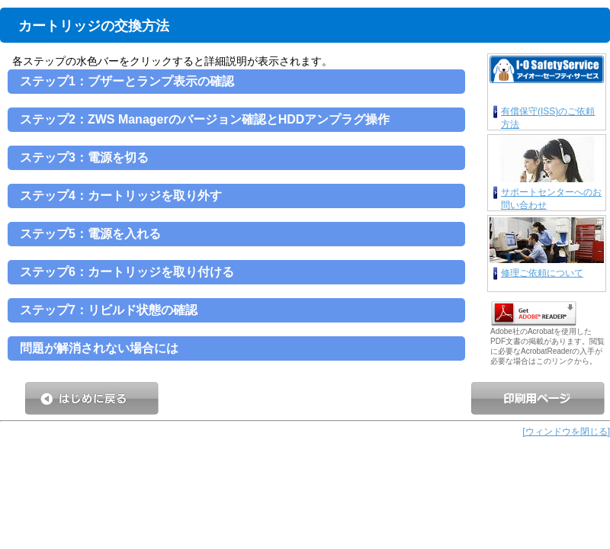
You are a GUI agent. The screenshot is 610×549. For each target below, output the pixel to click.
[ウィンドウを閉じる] (566, 431)
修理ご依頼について (542, 273)
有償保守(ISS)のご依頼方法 (548, 117)
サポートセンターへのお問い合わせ (551, 198)
